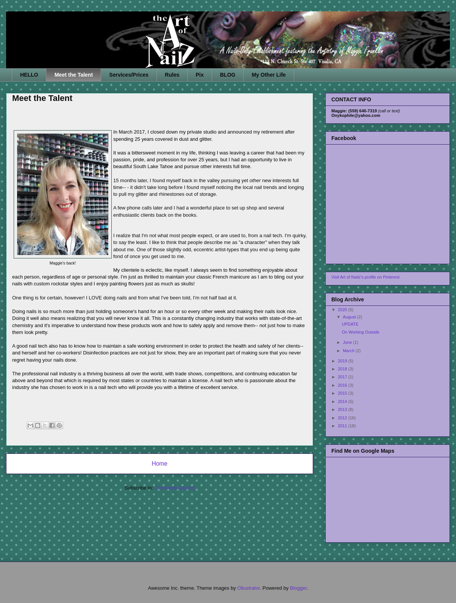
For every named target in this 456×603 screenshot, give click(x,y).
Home (160, 463)
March (349, 350)
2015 (343, 393)
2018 (343, 369)
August (350, 317)
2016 (343, 385)
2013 (343, 409)
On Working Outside (360, 332)
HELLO (29, 75)
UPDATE (350, 324)
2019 (343, 361)
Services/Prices (129, 75)
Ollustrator (248, 588)
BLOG (227, 75)
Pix (200, 75)
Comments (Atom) (175, 488)
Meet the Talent (73, 75)
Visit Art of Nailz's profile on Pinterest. (366, 277)
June (348, 342)
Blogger (298, 588)
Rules (172, 75)
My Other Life (268, 75)
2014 (343, 401)
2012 (343, 418)
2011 (343, 426)
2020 (343, 309)
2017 (343, 377)
